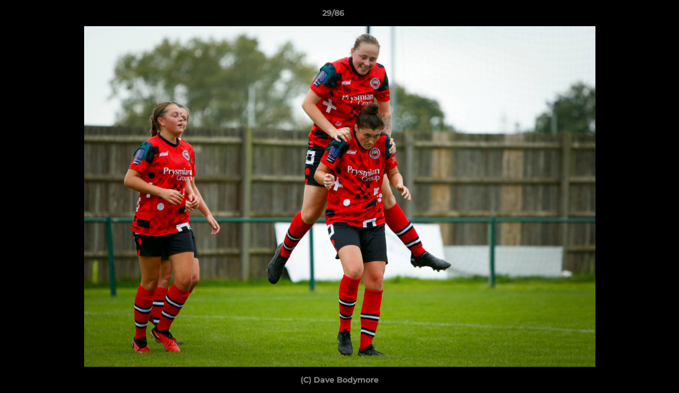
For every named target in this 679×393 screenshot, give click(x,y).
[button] (633, 16)
